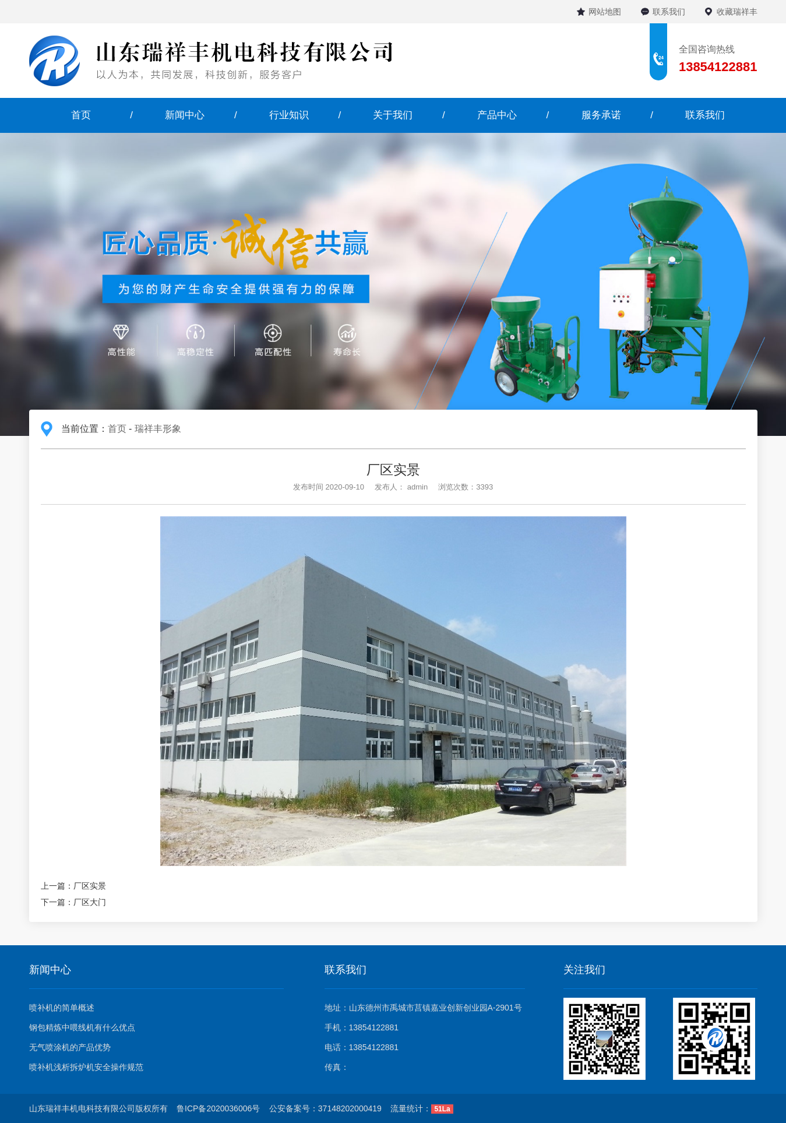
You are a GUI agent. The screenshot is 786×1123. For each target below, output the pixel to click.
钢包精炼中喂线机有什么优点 (82, 1027)
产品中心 (497, 115)
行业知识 (289, 115)
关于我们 (393, 115)
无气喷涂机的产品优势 (70, 1047)
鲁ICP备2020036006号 (218, 1108)
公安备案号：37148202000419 (325, 1108)
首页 (81, 115)
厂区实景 (89, 885)
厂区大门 (89, 902)
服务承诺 (601, 115)
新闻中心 (185, 115)
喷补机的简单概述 (61, 1007)
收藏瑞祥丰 (737, 11)
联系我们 (669, 11)
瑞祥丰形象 (158, 429)
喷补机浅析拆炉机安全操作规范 (86, 1067)
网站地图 (604, 11)
